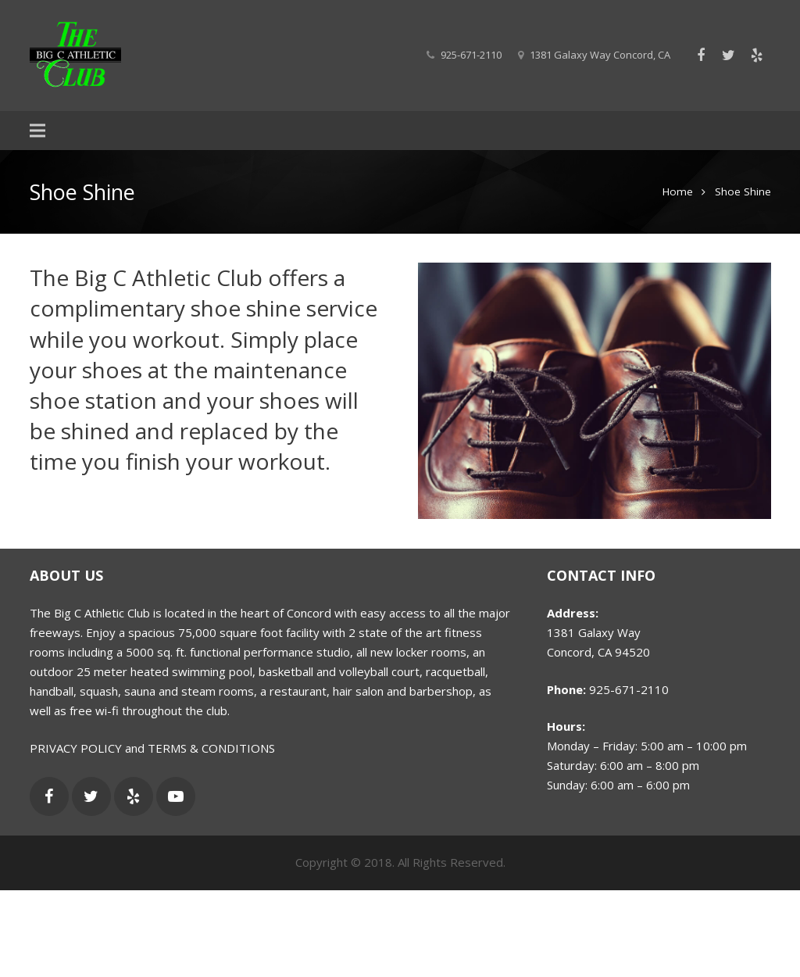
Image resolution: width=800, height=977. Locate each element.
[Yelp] (757, 55)
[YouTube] (175, 796)
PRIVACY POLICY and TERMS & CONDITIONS (152, 748)
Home (677, 191)
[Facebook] (701, 55)
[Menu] (37, 130)
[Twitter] (729, 55)
